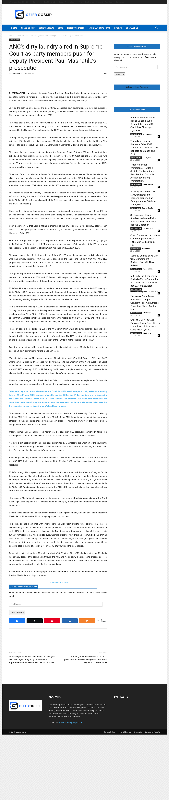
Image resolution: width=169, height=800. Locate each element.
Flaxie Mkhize (148, 184)
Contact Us (120, 2)
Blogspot (99, 2)
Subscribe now (17, 678)
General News (46, 28)
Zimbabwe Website (152, 797)
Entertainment (75, 28)
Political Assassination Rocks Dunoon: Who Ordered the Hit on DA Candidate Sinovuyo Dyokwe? (142, 124)
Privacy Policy (109, 797)
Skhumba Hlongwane (138, 292)
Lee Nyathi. (147, 134)
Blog (60, 28)
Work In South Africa (86, 2)
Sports (118, 28)
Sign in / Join (37, 2)
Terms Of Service (124, 797)
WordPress (109, 2)
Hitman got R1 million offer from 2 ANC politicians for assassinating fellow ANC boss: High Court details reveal (85, 725)
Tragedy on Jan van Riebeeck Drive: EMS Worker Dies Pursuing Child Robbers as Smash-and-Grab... (144, 147)
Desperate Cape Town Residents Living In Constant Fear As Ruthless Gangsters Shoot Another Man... (144, 303)
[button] (156, 28)
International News (99, 28)
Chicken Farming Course (67, 2)
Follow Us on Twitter (58, 648)
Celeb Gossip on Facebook (137, 87)
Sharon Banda (147, 208)
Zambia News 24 (50, 2)
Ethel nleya (16, 73)
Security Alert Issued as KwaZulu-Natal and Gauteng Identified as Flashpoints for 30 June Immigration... (143, 198)
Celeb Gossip (28, 28)
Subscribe (119, 74)
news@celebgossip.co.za (70, 787)
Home (14, 28)
